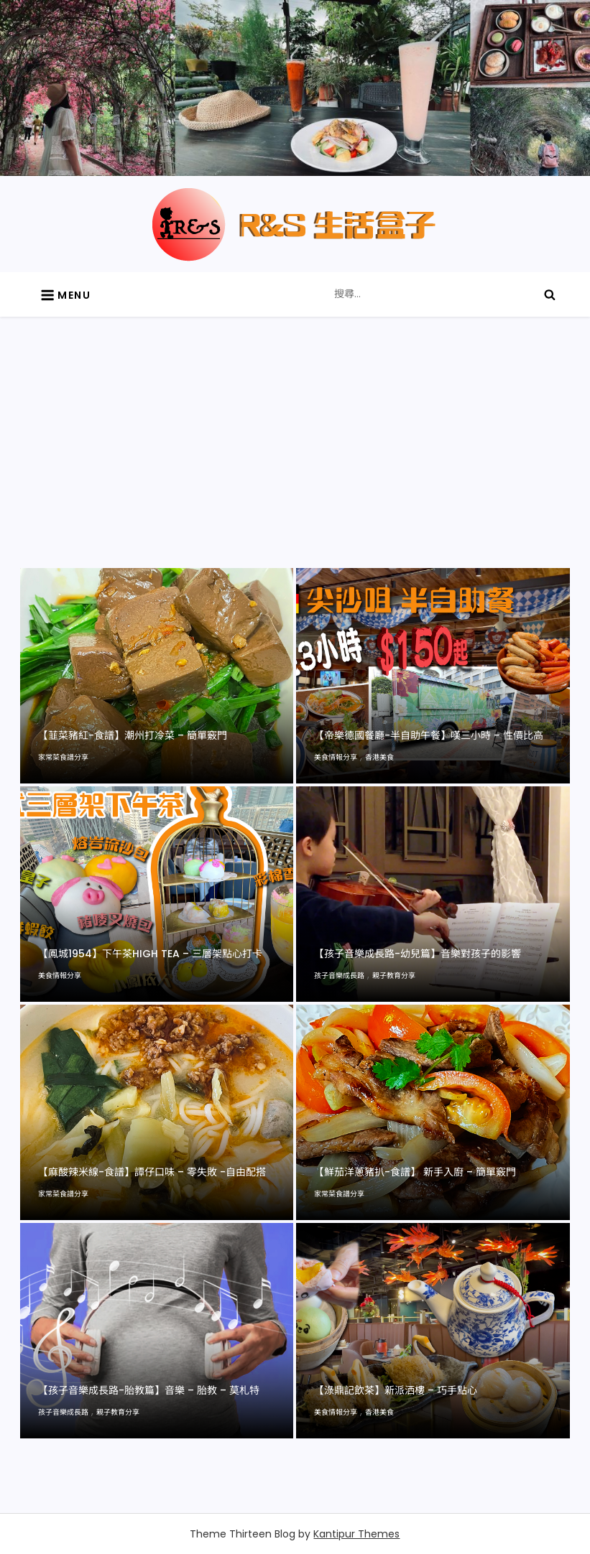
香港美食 (379, 757)
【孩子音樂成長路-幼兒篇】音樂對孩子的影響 (417, 953)
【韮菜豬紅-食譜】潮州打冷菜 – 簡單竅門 (132, 735)
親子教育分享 (393, 975)
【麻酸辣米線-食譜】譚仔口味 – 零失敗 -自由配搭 (152, 1172)
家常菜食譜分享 (63, 757)
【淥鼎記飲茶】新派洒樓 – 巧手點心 (395, 1390)
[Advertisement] (295, 460)
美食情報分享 (335, 757)
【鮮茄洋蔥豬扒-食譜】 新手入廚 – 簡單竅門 (415, 1172)
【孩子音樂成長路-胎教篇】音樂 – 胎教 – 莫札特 (148, 1390)
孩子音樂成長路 (339, 975)
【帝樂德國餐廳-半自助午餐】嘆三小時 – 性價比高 (428, 735)
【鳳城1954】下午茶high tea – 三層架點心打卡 (150, 953)
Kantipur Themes (356, 1534)
